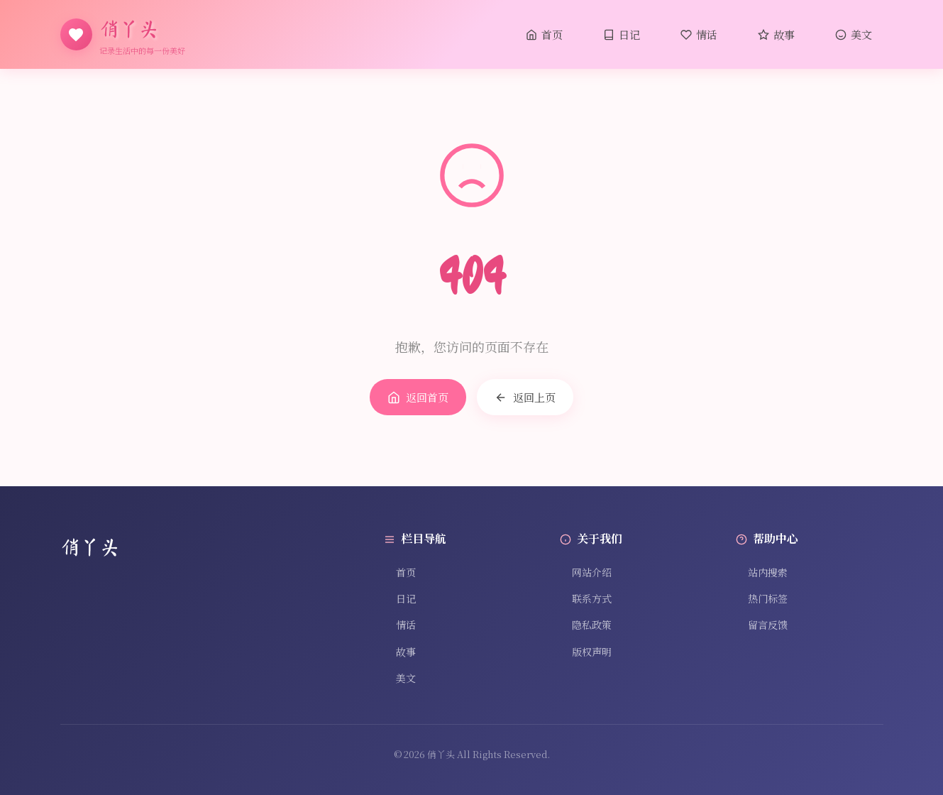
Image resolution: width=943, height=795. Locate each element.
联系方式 (586, 598)
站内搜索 (762, 572)
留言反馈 (762, 625)
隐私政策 (586, 625)
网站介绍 (586, 572)
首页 (544, 34)
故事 (776, 34)
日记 (621, 34)
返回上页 (525, 397)
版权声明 (586, 652)
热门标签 (762, 598)
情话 (698, 34)
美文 (853, 34)
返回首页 (417, 397)
